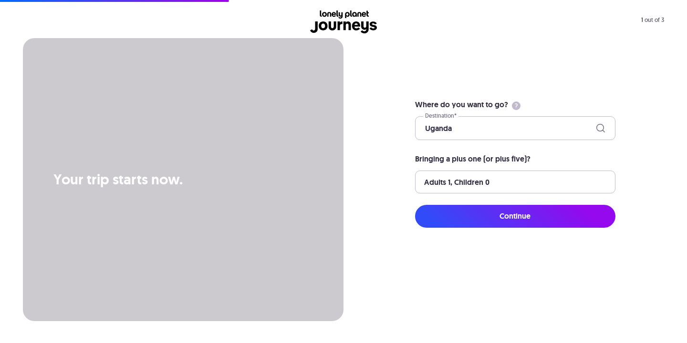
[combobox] (426, 128)
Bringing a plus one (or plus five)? (473, 159)
